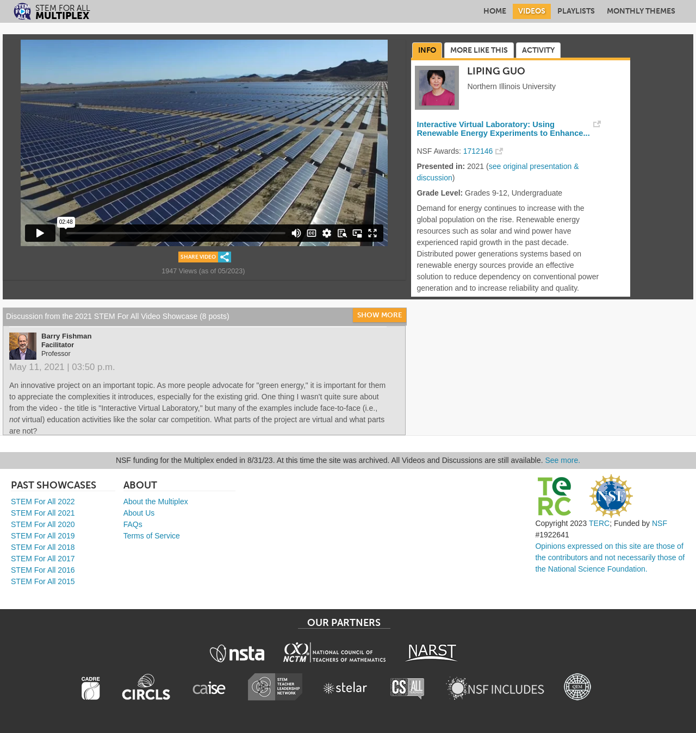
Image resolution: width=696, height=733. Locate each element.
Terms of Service (151, 535)
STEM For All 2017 (43, 558)
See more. (563, 460)
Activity (538, 50)
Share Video (198, 257)
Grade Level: (440, 193)
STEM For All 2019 (43, 535)
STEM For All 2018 (43, 547)
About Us (139, 513)
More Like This (479, 50)
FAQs (132, 524)
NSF (659, 523)
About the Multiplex (155, 501)
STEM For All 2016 (43, 570)
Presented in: (441, 166)
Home (494, 11)
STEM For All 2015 (43, 581)
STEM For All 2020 (43, 524)
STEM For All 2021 (43, 513)
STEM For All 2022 (43, 501)
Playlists (576, 11)
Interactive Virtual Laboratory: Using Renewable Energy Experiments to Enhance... (503, 128)
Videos (531, 11)
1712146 (478, 151)
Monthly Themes (641, 11)
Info (427, 50)
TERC (599, 523)
